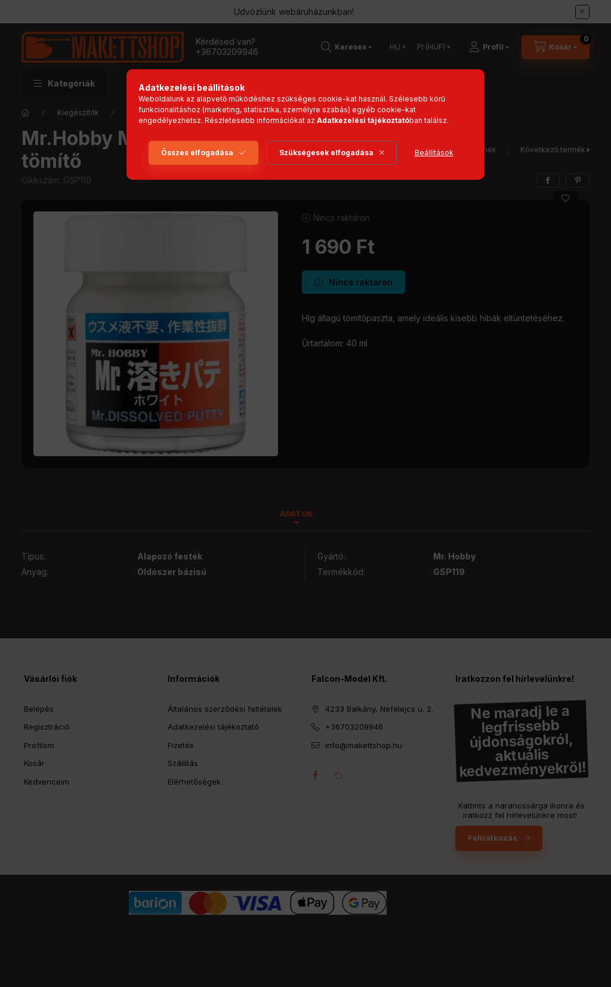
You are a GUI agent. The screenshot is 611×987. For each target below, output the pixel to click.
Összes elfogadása (197, 152)
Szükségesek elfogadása (326, 152)
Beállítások (434, 152)
